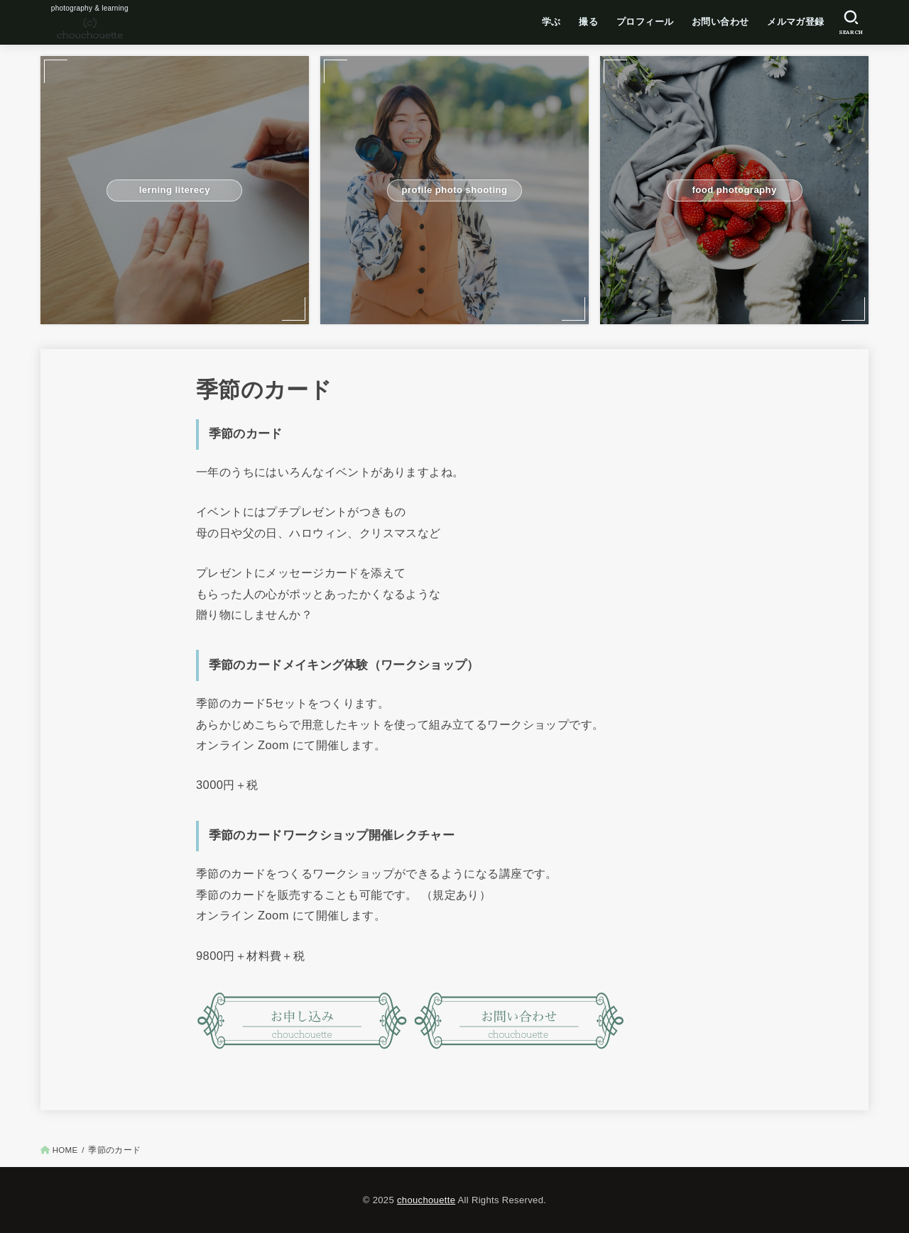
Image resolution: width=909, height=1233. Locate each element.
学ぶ (551, 21)
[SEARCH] (851, 22)
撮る (588, 21)
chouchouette (426, 1200)
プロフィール (644, 21)
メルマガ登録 (795, 21)
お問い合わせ (720, 21)
